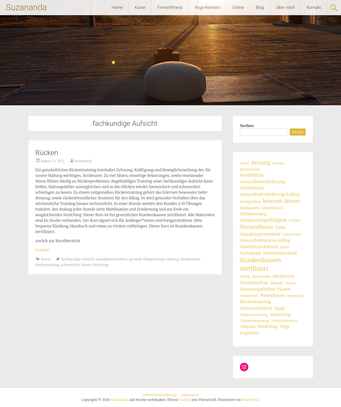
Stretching (100, 265)
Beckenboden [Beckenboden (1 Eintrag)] (250, 169)
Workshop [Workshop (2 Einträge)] (267, 326)
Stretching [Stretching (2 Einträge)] (280, 314)
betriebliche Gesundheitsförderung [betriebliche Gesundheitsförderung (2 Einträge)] (262, 178)
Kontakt (314, 7)
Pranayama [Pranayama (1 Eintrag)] (295, 296)
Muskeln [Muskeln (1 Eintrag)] (277, 283)
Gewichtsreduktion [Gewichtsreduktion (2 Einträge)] (259, 246)
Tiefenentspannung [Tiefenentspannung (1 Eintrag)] (254, 321)
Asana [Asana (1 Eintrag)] (244, 163)
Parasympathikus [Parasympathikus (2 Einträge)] (257, 289)
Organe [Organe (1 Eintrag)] (290, 283)
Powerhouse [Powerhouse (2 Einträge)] (272, 295)
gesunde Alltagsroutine (147, 259)
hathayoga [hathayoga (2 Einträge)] (250, 253)
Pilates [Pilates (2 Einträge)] (283, 289)
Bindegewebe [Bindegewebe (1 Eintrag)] (250, 208)
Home (117, 7)
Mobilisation (190, 259)
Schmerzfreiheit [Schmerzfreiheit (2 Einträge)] (256, 308)
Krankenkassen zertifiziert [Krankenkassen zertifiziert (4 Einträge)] (260, 264)
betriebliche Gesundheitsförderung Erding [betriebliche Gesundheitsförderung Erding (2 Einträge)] (269, 191)
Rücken (46, 153)
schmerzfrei (70, 265)
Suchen (246, 125)
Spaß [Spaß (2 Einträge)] (279, 308)
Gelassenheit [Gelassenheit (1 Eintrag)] (292, 234)
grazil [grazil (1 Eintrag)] (285, 247)
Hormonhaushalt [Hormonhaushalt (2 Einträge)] (280, 253)
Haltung (172, 259)
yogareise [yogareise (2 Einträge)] (249, 332)
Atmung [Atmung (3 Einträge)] (261, 163)
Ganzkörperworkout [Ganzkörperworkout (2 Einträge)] (260, 234)
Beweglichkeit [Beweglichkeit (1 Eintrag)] (250, 202)
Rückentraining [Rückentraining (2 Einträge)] (255, 301)
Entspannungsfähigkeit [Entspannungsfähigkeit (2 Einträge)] (263, 220)
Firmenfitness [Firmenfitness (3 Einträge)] (256, 227)
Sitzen (86, 265)
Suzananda (26, 7)
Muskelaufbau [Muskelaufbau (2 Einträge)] (254, 282)
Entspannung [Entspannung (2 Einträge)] (253, 213)
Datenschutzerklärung (159, 395)
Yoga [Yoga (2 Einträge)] (284, 326)
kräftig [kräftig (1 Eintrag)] (245, 277)
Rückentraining (47, 265)
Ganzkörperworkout (111, 259)
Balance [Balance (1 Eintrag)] (278, 163)
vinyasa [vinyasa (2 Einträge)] (247, 326)
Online (238, 7)
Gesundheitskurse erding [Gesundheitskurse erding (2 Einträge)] (265, 240)
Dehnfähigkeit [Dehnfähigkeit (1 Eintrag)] (272, 208)
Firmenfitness (170, 7)
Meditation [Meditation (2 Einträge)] (283, 276)
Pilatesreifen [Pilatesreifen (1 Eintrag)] (249, 296)
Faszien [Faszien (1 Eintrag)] (294, 220)
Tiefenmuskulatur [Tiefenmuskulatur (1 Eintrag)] (284, 321)
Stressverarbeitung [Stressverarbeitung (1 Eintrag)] (254, 315)
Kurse (140, 7)
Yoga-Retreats (207, 7)
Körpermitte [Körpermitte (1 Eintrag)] (261, 277)
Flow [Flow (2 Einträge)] (280, 227)
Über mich (285, 7)
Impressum (190, 395)
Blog (260, 7)
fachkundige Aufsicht (77, 259)
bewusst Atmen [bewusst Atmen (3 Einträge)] (281, 201)
